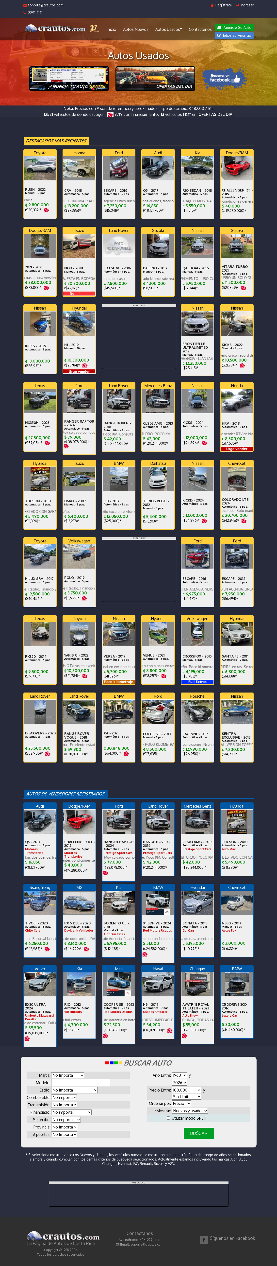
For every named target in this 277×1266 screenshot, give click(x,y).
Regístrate (221, 5)
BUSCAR (199, 1133)
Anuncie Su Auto (234, 27)
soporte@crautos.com (43, 5)
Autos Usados (168, 29)
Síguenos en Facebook (232, 1238)
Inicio (111, 29)
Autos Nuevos (135, 29)
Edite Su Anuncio (234, 35)
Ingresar (245, 5)
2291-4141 (32, 13)
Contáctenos (200, 29)
